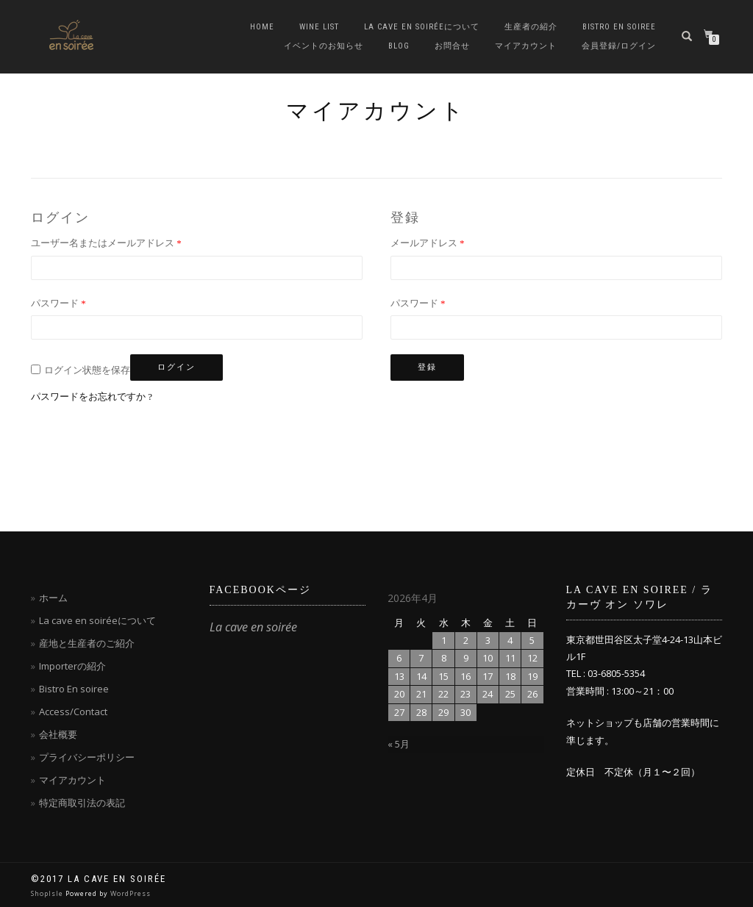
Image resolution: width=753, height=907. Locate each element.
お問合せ (452, 46)
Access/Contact (73, 711)
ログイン (176, 367)
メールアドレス (427, 242)
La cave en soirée (253, 627)
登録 (427, 367)
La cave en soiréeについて (421, 27)
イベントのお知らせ (323, 46)
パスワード (58, 303)
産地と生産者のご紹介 (87, 643)
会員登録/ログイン (619, 46)
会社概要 (58, 734)
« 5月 (399, 743)
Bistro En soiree (74, 688)
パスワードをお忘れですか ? (91, 396)
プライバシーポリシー (87, 757)
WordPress (130, 893)
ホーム (53, 597)
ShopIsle (48, 893)
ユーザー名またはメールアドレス (106, 242)
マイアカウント (526, 46)
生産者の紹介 (530, 27)
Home (262, 27)
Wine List (319, 27)
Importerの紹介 (72, 666)
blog (399, 46)
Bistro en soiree (619, 27)
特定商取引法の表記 (82, 802)
